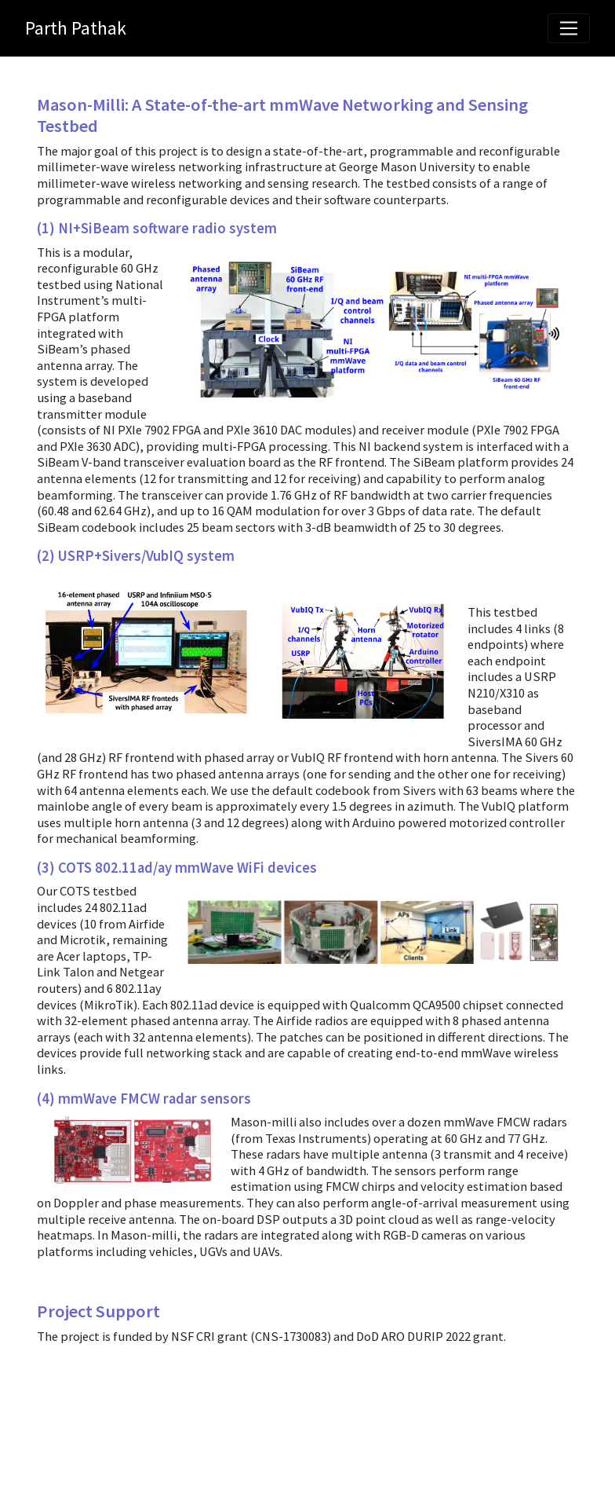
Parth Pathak (75, 28)
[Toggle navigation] (569, 28)
